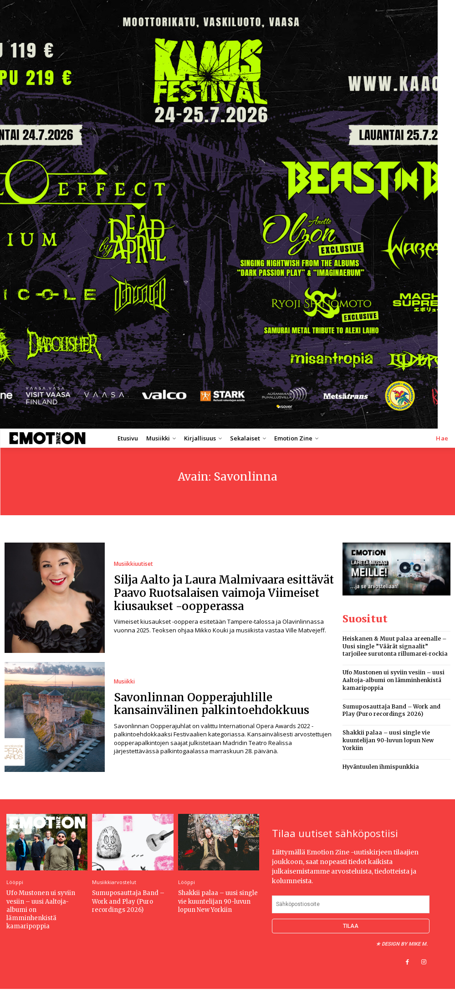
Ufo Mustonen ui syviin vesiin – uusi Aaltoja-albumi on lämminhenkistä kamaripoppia (394, 680)
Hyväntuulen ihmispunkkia (381, 766)
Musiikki (124, 681)
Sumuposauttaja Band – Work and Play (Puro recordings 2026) (391, 710)
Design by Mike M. (405, 944)
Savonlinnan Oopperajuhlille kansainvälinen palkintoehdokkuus (211, 704)
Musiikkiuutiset (133, 564)
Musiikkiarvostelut (114, 882)
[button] (442, 438)
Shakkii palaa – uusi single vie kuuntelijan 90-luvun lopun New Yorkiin (388, 740)
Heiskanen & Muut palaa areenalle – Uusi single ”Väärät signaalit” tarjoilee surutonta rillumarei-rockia (395, 646)
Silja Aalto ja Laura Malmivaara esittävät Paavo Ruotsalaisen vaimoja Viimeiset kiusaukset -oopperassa (224, 593)
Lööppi (14, 882)
